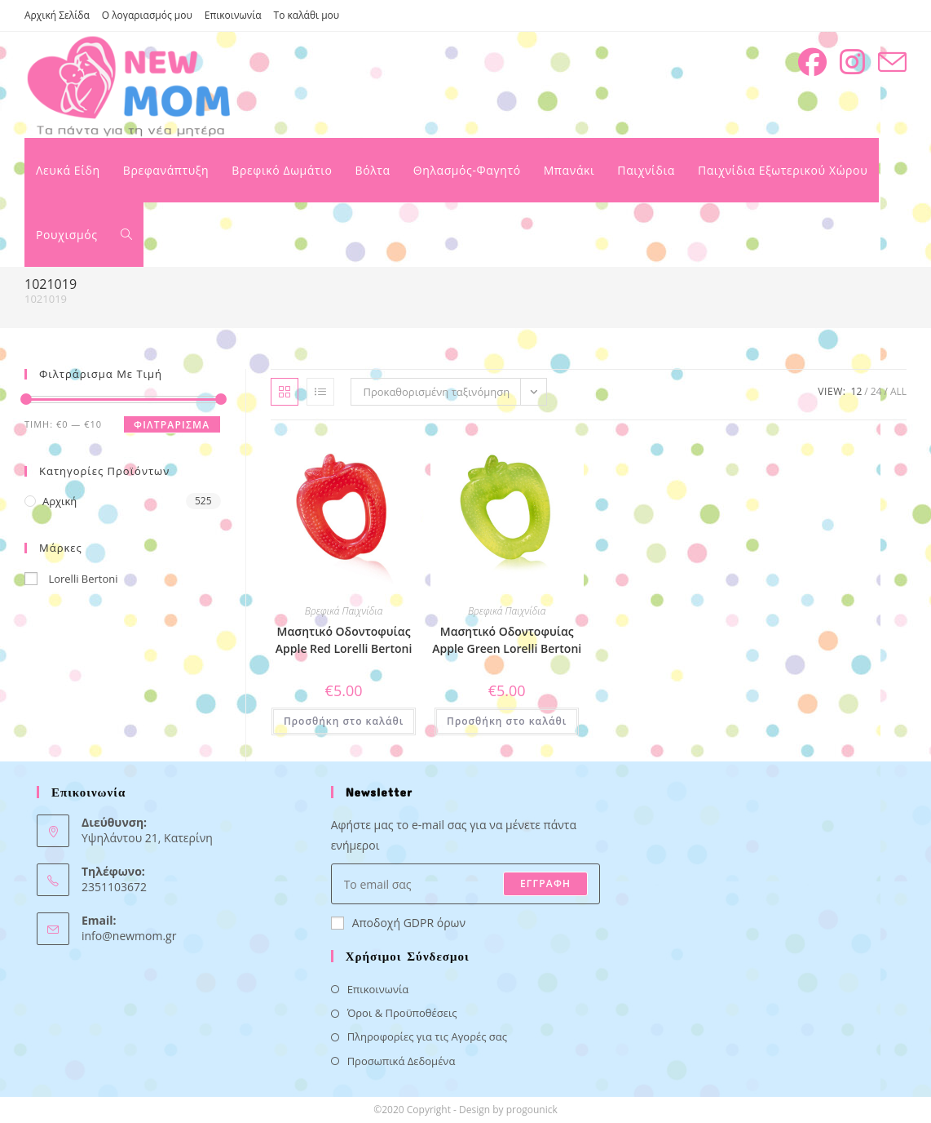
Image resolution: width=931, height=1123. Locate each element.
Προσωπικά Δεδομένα (401, 1061)
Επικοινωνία (233, 15)
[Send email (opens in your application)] (892, 62)
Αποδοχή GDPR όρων (398, 922)
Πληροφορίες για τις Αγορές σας (427, 1036)
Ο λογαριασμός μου (147, 15)
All (898, 391)
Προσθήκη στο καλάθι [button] (344, 721)
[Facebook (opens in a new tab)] (812, 62)
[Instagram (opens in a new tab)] (852, 62)
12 (857, 391)
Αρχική (59, 501)
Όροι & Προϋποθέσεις (402, 1012)
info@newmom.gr (129, 935)
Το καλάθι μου (307, 15)
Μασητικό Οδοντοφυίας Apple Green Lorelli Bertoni (506, 640)
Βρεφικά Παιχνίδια (344, 611)
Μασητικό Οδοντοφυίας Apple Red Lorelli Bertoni (344, 640)
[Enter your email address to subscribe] (466, 883)
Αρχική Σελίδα (57, 15)
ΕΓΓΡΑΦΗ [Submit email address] (545, 883)
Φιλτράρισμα (172, 425)
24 (876, 391)
